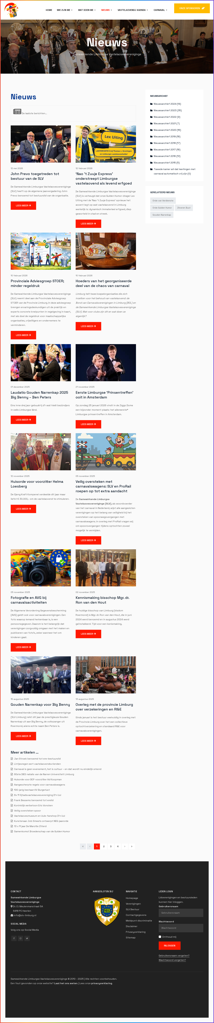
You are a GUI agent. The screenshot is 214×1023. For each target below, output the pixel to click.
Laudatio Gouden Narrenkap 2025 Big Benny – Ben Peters (39, 394)
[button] (65, 10)
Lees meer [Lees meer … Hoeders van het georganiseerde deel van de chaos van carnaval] (88, 326)
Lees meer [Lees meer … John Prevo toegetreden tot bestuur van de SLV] (23, 205)
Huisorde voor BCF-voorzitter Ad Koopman (38, 779)
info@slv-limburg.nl (25, 915)
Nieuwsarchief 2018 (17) (167, 143)
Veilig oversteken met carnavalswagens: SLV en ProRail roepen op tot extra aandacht (103, 486)
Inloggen (169, 945)
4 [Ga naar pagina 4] (118, 846)
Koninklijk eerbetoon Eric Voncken (33, 805)
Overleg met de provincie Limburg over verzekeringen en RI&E (104, 707)
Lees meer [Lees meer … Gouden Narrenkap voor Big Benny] (23, 736)
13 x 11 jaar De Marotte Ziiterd (30, 826)
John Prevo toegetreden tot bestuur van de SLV (35, 176)
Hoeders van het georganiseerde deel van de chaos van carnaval (104, 283)
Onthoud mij (169, 936)
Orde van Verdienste (163, 200)
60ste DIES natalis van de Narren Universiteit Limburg (44, 774)
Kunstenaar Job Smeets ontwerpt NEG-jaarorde (41, 821)
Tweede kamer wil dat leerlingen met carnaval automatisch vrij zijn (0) (174, 171)
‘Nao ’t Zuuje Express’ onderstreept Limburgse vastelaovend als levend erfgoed (104, 178)
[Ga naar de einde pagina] (132, 846)
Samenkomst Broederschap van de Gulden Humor (42, 831)
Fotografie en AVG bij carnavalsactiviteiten (29, 600)
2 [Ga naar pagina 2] (104, 846)
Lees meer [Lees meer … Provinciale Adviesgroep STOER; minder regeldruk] (23, 335)
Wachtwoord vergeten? (172, 960)
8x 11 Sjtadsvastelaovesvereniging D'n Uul (37, 795)
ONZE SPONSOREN (192, 8)
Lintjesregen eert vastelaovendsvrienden (37, 763)
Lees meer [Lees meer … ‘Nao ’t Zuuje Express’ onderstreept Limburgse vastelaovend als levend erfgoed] (88, 223)
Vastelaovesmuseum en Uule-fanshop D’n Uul (39, 815)
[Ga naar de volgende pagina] (125, 846)
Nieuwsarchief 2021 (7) (167, 123)
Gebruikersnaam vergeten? (174, 955)
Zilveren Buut (184, 207)
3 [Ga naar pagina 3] (111, 846)
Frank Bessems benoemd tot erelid (34, 800)
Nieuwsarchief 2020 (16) (167, 130)
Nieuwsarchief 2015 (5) (167, 162)
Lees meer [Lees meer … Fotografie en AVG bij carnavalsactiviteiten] (23, 647)
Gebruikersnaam (168, 906)
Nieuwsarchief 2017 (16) (167, 149)
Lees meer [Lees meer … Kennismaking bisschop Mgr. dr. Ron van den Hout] (88, 633)
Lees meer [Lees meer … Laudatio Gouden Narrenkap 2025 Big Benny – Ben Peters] (23, 419)
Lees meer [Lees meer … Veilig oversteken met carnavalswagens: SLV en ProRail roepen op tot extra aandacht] (88, 540)
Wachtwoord (166, 921)
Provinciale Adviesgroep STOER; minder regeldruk (37, 283)
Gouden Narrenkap (162, 214)
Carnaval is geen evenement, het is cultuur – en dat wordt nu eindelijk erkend (57, 769)
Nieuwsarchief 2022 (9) (167, 116)
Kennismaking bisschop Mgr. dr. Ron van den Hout (102, 600)
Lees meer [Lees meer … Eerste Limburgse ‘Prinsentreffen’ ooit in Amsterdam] (88, 424)
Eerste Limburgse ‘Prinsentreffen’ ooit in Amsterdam (104, 394)
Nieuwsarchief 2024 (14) (167, 103)
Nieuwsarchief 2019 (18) (167, 136)
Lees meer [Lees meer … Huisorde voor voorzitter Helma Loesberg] (23, 508)
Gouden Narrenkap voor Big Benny (40, 704)
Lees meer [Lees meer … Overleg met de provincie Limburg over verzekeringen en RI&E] (88, 740)
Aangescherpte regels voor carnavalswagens (39, 784)
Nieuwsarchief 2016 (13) (167, 156)
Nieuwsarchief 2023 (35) (168, 110)
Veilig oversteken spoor (27, 810)
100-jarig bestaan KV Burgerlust (32, 789)
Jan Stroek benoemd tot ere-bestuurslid (37, 758)
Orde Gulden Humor (162, 207)
